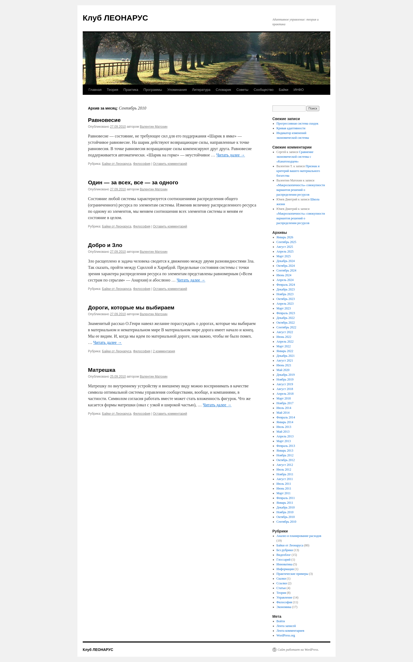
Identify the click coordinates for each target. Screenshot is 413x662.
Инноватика (285, 564)
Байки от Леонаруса (116, 164)
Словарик (223, 90)
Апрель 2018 (285, 394)
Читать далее (230, 155)
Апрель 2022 (285, 341)
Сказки (281, 578)
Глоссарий (284, 559)
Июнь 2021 (284, 365)
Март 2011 (284, 493)
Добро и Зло (105, 245)
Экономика (284, 607)
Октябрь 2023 (286, 299)
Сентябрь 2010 (286, 521)
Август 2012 (285, 465)
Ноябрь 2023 (285, 294)
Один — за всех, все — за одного (133, 182)
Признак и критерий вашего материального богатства (298, 170)
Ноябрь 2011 (285, 474)
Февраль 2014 (286, 417)
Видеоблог (284, 555)
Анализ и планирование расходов (299, 536)
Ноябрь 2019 (285, 379)
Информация (285, 569)
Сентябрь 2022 (286, 327)
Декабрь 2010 (286, 507)
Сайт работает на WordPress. (298, 649)
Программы (153, 90)
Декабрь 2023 (286, 289)
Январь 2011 (285, 503)
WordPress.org (286, 635)
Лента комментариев (290, 631)
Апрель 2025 (285, 251)
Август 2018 (285, 389)
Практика (131, 90)
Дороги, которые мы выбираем (131, 307)
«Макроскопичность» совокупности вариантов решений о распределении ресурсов (301, 189)
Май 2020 (283, 370)
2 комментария (164, 351)
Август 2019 (285, 384)
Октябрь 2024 (286, 266)
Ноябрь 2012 (285, 455)
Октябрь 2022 (286, 322)
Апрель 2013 (285, 436)
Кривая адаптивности (291, 128)
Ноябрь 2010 (285, 512)
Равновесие (104, 120)
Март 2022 (284, 346)
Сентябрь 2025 (286, 242)
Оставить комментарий (170, 164)
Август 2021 (285, 360)
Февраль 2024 (286, 284)
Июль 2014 (284, 408)
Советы (242, 90)
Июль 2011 (284, 484)
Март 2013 (284, 441)
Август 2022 (285, 332)
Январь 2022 (285, 351)
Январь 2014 (285, 422)
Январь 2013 (285, 450)
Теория (112, 90)
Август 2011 (285, 479)
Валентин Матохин (154, 127)
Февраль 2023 (286, 313)
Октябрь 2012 (286, 460)
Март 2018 (284, 398)
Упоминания (177, 90)
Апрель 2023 (285, 303)
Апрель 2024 (285, 280)
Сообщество (264, 90)
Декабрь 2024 (286, 261)
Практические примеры (292, 574)
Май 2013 (283, 431)
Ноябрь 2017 (285, 403)
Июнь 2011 (284, 488)
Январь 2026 (285, 237)
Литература (201, 90)
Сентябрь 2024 (286, 270)
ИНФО (298, 90)
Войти (281, 621)
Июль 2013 (284, 427)
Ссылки (282, 583)
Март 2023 (284, 308)
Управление (284, 597)
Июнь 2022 (284, 337)
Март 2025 (284, 256)
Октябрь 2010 (286, 517)
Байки (283, 90)
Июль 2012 (284, 469)
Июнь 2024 (284, 275)
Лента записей (286, 626)
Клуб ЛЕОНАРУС (115, 17)
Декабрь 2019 (286, 375)
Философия (141, 164)
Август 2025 (285, 247)
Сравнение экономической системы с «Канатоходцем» (295, 156)
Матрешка (101, 370)
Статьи (281, 588)
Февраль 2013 (286, 446)
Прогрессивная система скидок (297, 123)
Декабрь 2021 (286, 356)
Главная (94, 90)
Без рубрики (285, 550)
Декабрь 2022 (286, 318)
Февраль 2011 (286, 498)
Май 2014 (283, 412)
